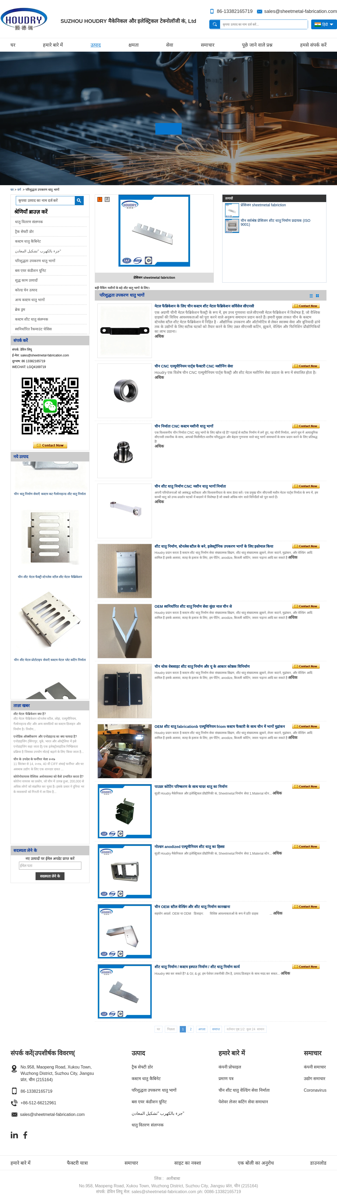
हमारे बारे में (53, 45)
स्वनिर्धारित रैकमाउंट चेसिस (33, 329)
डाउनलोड (318, 1163)
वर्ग (19, 190)
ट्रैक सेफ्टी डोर (24, 231)
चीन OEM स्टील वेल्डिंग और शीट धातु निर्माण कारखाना (192, 907)
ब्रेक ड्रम (20, 309)
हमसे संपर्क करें (313, 45)
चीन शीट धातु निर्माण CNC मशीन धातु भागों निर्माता (190, 486)
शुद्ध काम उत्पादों (26, 280)
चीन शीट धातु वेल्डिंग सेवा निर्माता (244, 1090)
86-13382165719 (234, 11)
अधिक (159, 336)
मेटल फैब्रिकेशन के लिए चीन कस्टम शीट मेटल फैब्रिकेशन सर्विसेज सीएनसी (204, 306)
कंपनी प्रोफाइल (230, 1067)
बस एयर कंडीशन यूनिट (30, 270)
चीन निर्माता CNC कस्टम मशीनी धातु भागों (184, 426)
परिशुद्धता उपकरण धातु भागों (35, 261)
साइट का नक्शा (187, 1163)
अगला (201, 1029)
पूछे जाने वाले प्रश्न (257, 45)
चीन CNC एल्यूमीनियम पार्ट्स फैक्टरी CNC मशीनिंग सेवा (194, 366)
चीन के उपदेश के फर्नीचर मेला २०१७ (34, 759)
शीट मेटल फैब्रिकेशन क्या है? (29, 714)
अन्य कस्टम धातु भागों (30, 300)
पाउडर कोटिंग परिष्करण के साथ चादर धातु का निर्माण (191, 787)
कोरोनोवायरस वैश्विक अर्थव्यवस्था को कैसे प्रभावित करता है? (48, 776)
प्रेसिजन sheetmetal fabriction (154, 278)
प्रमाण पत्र (226, 1078)
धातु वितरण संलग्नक (29, 222)
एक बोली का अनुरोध (256, 1163)
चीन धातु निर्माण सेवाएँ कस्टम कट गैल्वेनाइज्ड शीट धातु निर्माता (50, 496)
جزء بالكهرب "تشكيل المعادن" (38, 251)
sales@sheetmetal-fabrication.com (300, 11)
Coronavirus (315, 1090)
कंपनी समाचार (315, 1067)
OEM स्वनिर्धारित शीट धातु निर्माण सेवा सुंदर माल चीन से (193, 606)
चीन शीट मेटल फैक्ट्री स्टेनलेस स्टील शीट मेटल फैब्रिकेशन (50, 579)
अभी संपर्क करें (50, 445)
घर (13, 45)
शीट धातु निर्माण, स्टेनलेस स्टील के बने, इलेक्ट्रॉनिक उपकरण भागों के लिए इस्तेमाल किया (214, 546)
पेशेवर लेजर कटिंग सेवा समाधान (243, 1102)
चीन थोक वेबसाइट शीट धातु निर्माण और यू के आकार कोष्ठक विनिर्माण (202, 666)
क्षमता (133, 45)
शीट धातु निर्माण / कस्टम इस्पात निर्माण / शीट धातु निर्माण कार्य (197, 967)
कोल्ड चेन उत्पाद (26, 290)
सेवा (169, 45)
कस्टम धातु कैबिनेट (28, 241)
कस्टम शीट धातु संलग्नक (31, 319)
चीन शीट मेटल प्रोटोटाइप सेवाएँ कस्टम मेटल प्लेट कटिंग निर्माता (50, 662)
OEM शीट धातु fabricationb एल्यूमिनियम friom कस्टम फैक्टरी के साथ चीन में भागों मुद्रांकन (220, 726)
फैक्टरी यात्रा (77, 1163)
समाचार (207, 45)
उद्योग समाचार (314, 1078)
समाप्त (216, 1029)
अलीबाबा (173, 1178)
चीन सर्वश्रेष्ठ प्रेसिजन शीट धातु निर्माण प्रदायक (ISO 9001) (275, 222)
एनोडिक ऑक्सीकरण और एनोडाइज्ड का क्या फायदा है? (45, 736)
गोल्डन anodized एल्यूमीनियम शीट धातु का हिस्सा (190, 847)
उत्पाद (96, 45)
